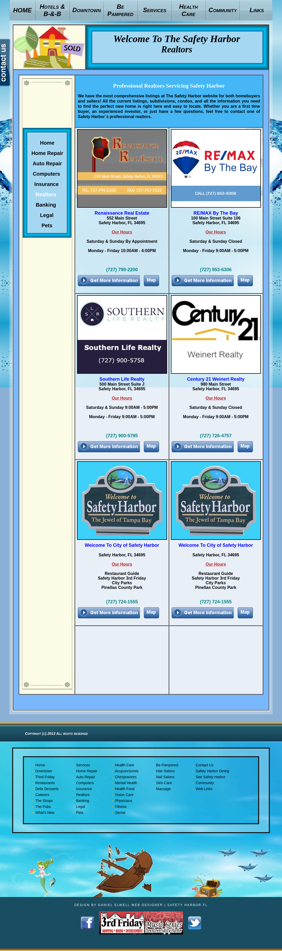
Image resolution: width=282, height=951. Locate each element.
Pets (79, 812)
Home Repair (86, 771)
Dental (120, 812)
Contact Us (204, 765)
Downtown (43, 771)
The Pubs (43, 807)
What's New (44, 812)
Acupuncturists (127, 771)
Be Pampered (167, 765)
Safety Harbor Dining (212, 771)
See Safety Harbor (210, 777)
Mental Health (126, 783)
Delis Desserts (47, 789)
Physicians (123, 801)
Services (83, 765)
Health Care (124, 765)
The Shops (44, 801)
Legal (80, 807)
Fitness (121, 807)
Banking (82, 801)
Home (40, 765)
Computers (85, 783)
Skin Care (164, 783)
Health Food (125, 789)
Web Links (204, 789)
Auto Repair (85, 777)
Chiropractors (126, 777)
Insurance (84, 789)
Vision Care (124, 795)
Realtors (82, 795)
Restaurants (45, 783)
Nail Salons (165, 777)
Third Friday (45, 777)
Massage (163, 789)
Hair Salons (165, 771)
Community (205, 783)
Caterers (42, 795)
